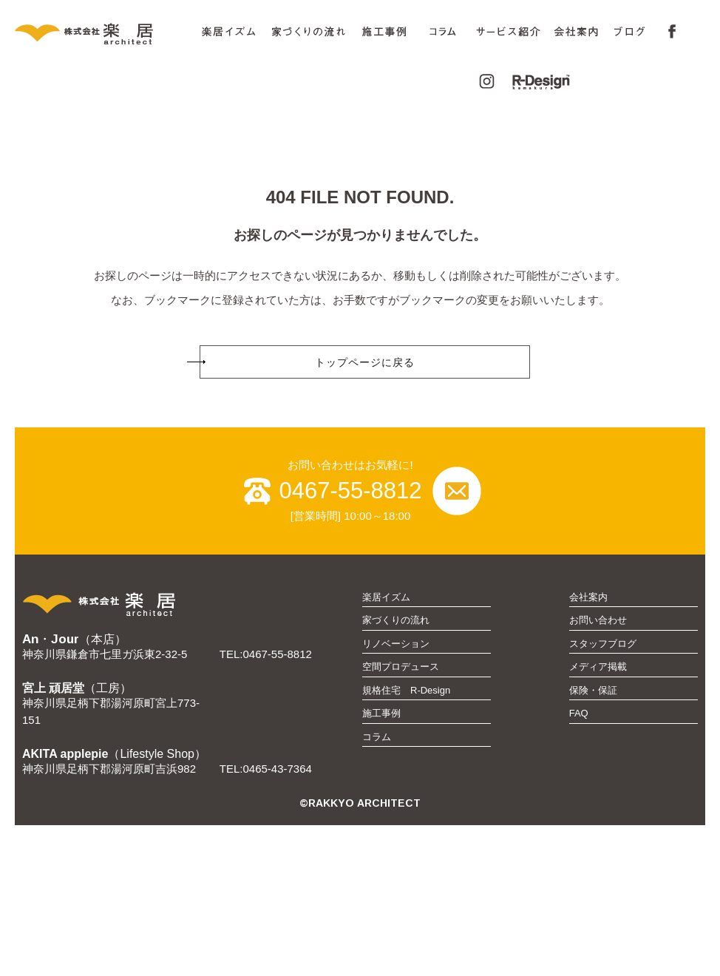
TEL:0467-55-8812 (266, 805)
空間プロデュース (400, 817)
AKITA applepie (65, 904)
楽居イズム (228, 32)
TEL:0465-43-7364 (266, 919)
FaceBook (668, 32)
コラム (442, 34)
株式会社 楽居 (103, 32)
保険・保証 (593, 841)
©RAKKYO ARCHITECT (360, 953)
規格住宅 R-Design (406, 841)
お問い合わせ (598, 770)
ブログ (630, 32)
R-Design (533, 81)
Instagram (482, 81)
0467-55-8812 (350, 641)
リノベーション (395, 794)
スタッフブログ (602, 794)
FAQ (578, 864)
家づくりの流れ (309, 32)
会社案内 (588, 747)
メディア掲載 (598, 817)
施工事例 (384, 32)
